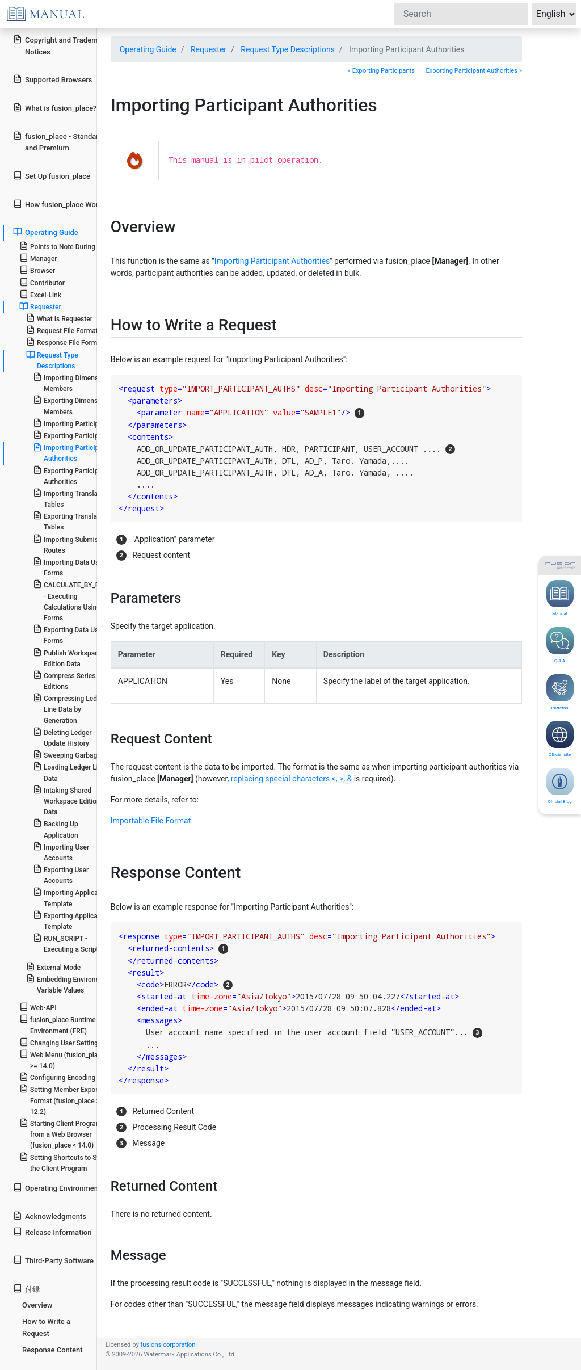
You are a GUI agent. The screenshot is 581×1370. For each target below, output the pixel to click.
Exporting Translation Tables (71, 521)
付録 (26, 1288)
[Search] (461, 14)
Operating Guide (148, 49)
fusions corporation (167, 1344)
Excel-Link (40, 294)
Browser (37, 270)
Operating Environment (56, 1187)
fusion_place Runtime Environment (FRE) (57, 1024)
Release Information (52, 1232)
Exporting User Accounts (61, 874)
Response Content (52, 1350)
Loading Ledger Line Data (69, 772)
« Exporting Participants (381, 70)
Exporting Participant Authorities (70, 475)
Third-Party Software (53, 1260)
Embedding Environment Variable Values (68, 984)
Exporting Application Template (71, 920)
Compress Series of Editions (68, 680)
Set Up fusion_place (51, 175)
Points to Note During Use (64, 246)
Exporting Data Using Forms (70, 634)
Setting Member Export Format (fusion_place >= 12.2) (61, 1099)
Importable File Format (151, 820)
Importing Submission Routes (72, 544)
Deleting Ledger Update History (62, 737)
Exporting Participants (72, 435)
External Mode (53, 967)
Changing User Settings (60, 1042)
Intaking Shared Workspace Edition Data (66, 800)
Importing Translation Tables (71, 498)
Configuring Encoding (57, 1077)
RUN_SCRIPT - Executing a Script (66, 943)
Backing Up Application (55, 828)
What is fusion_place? (54, 107)
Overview (37, 1305)
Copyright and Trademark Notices (60, 45)
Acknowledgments (49, 1216)
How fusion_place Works (59, 204)
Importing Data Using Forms (70, 567)
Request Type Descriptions (288, 49)
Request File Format (62, 330)
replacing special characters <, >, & (291, 778)
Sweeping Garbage (67, 754)
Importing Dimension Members (70, 382)
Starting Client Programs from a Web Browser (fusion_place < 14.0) (62, 1133)
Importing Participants (72, 423)
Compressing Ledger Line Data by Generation (70, 708)
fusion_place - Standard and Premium (58, 142)
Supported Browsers (52, 79)
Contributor (42, 282)
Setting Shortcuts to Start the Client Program (63, 1162)
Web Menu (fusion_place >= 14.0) (62, 1059)
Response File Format (64, 342)
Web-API (38, 1007)
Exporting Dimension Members (70, 405)
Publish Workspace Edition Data (67, 658)
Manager (38, 258)
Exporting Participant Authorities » (474, 70)
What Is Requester (59, 318)
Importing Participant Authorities (272, 261)
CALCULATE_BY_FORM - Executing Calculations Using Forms (73, 600)
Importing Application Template (71, 897)
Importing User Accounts (61, 852)
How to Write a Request (46, 1327)
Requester (208, 49)
